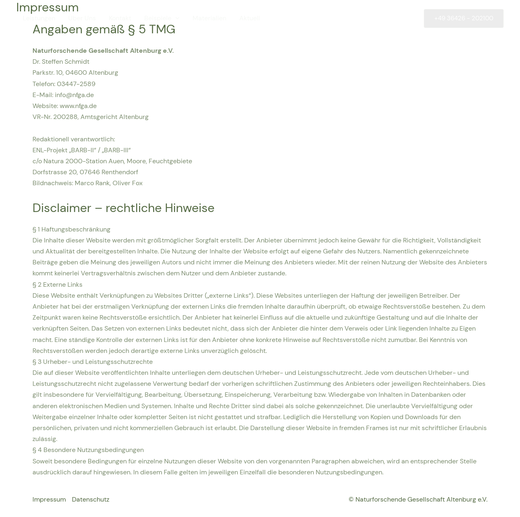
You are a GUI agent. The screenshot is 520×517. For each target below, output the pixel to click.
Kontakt (120, 18)
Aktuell (249, 18)
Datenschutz (90, 499)
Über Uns (82, 18)
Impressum (49, 499)
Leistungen (39, 18)
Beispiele (162, 18)
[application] (175, 18)
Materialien (209, 18)
